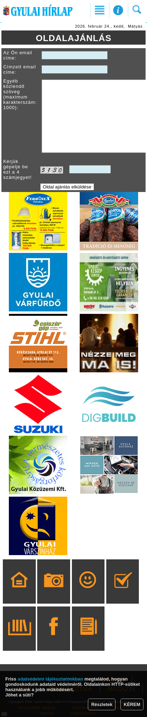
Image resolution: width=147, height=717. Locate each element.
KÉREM (132, 704)
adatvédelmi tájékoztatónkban (50, 679)
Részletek (101, 704)
